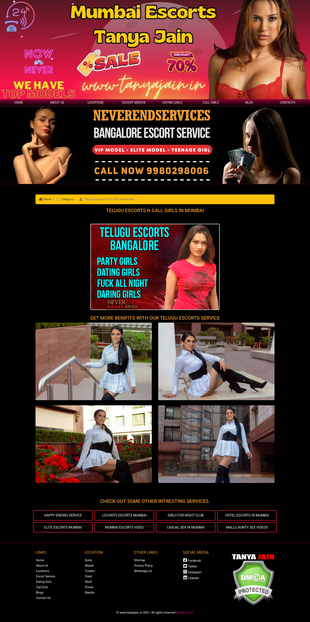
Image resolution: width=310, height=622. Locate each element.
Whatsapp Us (143, 571)
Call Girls (211, 102)
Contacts (287, 102)
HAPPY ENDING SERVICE (63, 515)
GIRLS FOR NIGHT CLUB (185, 515)
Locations (96, 102)
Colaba (90, 571)
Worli (88, 582)
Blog (249, 102)
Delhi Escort (186, 612)
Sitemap (139, 560)
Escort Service (134, 102)
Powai (89, 587)
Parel (88, 576)
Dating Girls (172, 102)
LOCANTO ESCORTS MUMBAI (124, 515)
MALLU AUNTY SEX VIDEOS (247, 527)
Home (18, 102)
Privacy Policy (143, 566)
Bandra (90, 592)
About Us (57, 102)
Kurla (88, 560)
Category (67, 199)
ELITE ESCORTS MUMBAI (63, 527)
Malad (89, 566)
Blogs (39, 592)
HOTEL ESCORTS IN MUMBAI (247, 515)
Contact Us (43, 598)
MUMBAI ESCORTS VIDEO (124, 527)
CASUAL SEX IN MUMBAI (185, 527)
